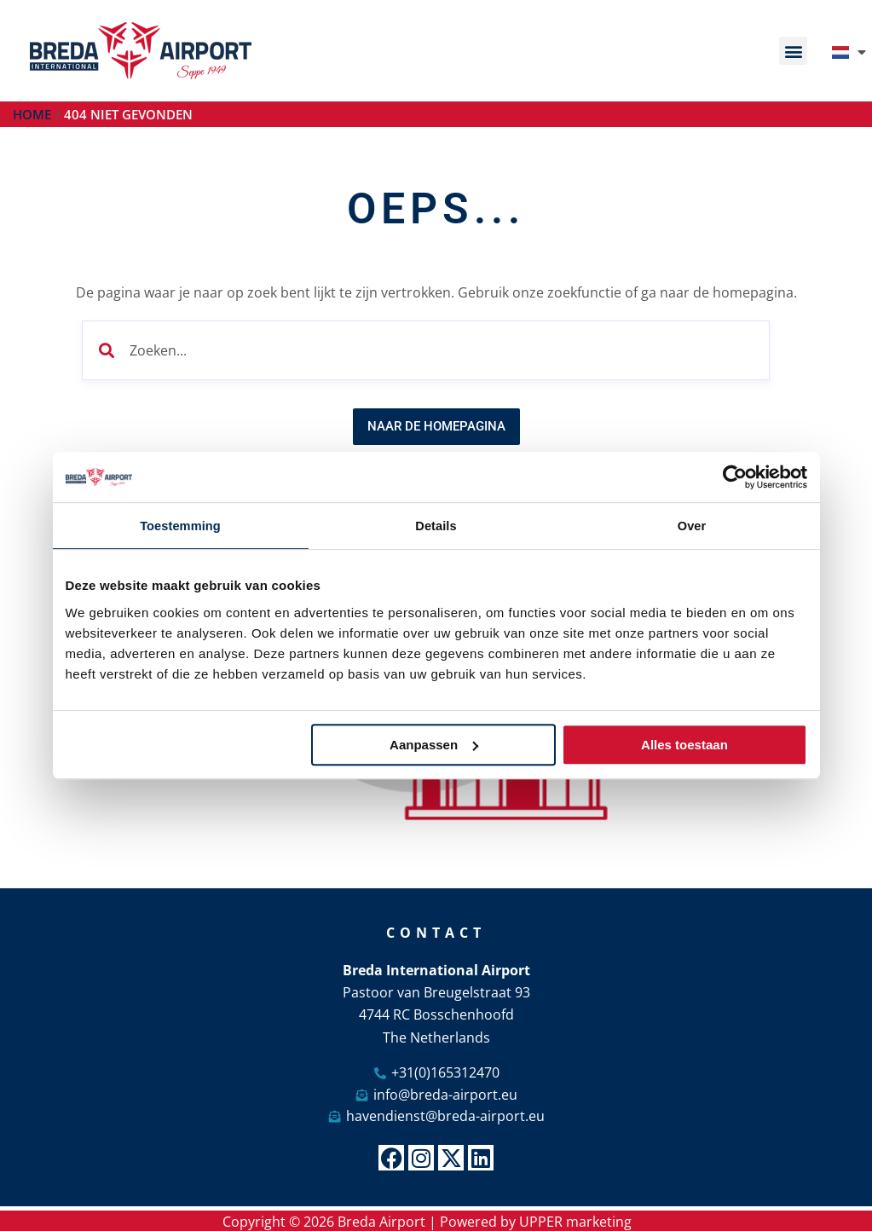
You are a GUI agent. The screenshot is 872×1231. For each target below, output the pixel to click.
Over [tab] (692, 525)
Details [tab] (436, 525)
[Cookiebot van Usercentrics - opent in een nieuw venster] (732, 476)
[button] (793, 51)
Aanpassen (434, 745)
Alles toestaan (684, 745)
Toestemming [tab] (180, 525)
